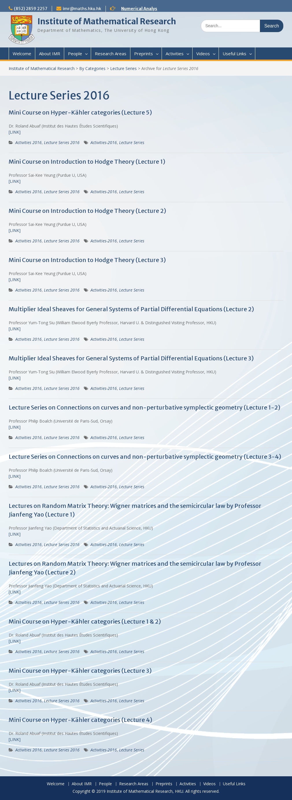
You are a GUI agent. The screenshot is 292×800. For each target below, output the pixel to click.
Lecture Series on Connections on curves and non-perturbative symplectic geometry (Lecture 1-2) (144, 407)
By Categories (92, 68)
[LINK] (15, 132)
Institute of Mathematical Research (106, 21)
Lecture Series (123, 68)
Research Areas (110, 53)
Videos (203, 53)
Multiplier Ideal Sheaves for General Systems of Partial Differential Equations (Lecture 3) (131, 358)
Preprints (143, 53)
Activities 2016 (28, 142)
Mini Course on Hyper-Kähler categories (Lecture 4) (80, 719)
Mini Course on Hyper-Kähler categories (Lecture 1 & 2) (85, 621)
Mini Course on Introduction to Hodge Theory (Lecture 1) (87, 161)
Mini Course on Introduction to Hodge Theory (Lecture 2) (87, 210)
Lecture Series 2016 (62, 142)
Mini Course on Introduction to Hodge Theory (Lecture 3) (87, 259)
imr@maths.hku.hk (82, 8)
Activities (175, 53)
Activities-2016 (103, 142)
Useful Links (234, 53)
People (75, 53)
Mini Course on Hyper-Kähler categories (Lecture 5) (80, 112)
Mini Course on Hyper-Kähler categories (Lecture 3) (80, 670)
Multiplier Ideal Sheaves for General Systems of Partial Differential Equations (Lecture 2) (131, 309)
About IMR (49, 53)
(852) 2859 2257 (30, 8)
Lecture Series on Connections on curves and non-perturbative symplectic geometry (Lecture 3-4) (145, 456)
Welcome (22, 53)
